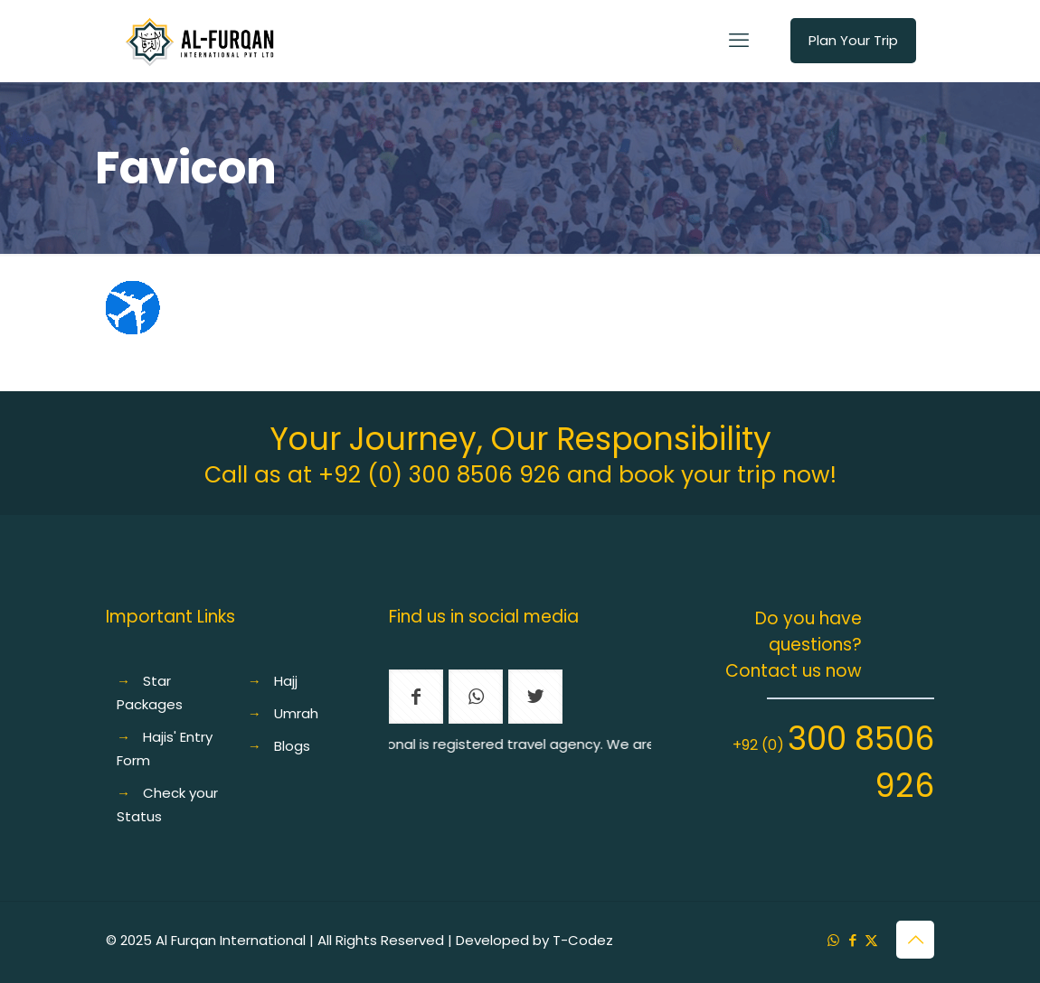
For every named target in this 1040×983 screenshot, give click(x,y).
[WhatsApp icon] (833, 940)
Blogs (292, 745)
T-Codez (583, 940)
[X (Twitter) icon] (871, 940)
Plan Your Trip (853, 40)
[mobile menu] (738, 40)
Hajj (286, 680)
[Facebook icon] (852, 940)
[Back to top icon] (915, 940)
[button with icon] (416, 696)
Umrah (296, 713)
